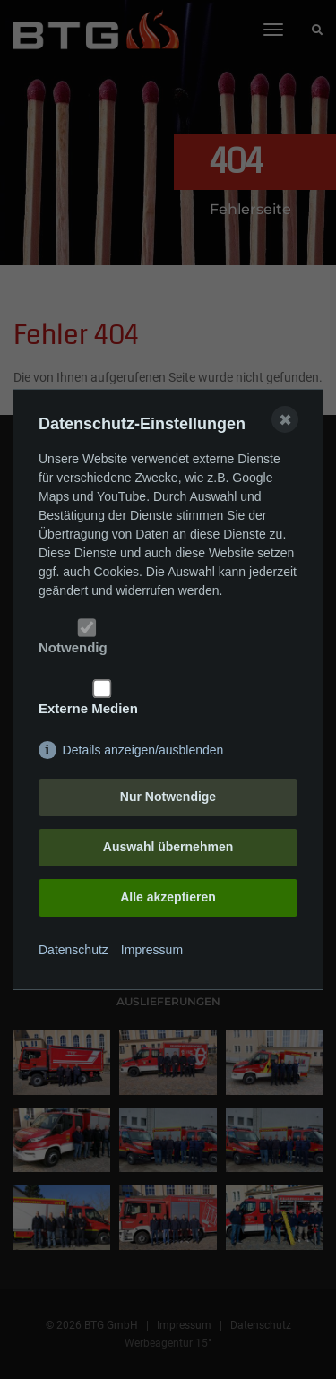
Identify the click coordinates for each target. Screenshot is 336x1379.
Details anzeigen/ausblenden (143, 750)
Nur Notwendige (168, 796)
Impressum (152, 950)
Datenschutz (73, 950)
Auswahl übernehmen (168, 847)
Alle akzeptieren (168, 897)
